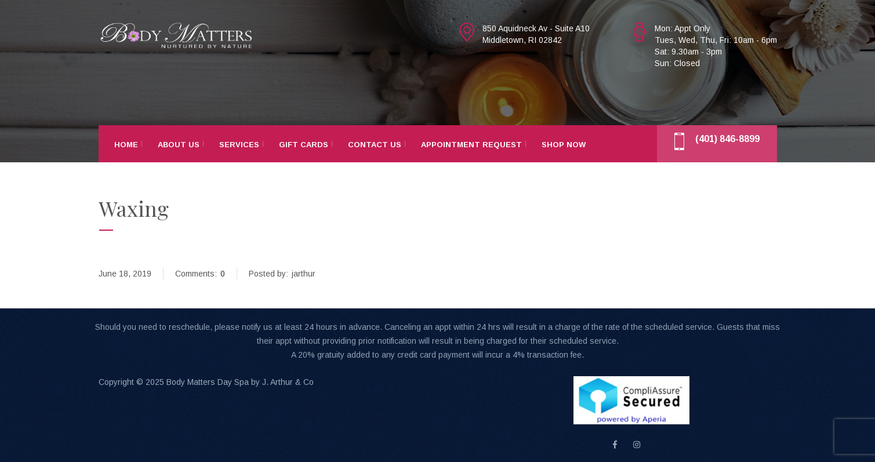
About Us (178, 144)
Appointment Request (471, 144)
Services (239, 144)
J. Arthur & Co (288, 382)
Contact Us (374, 144)
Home (126, 144)
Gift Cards (303, 144)
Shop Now (564, 144)
